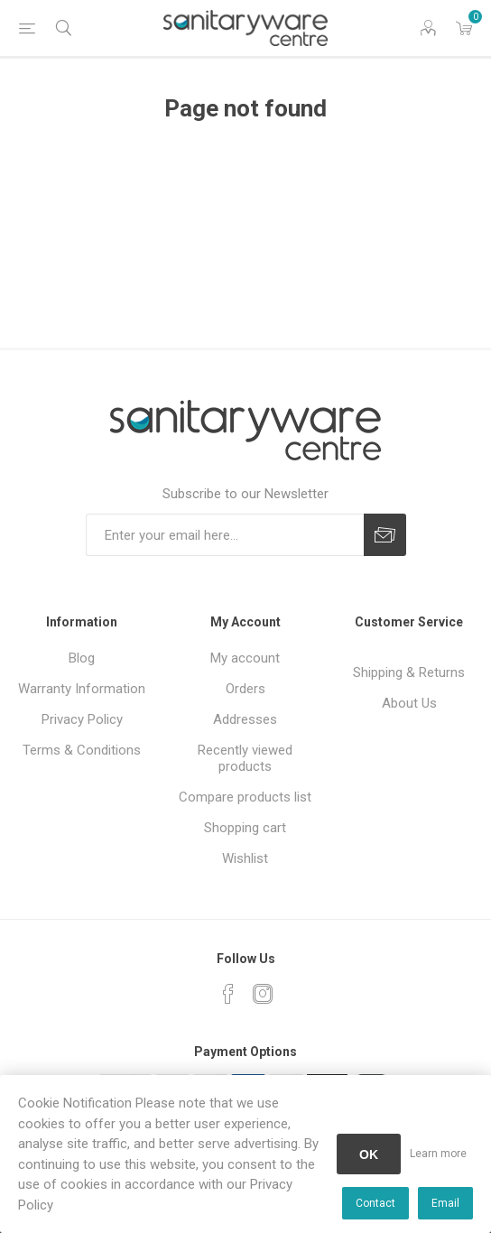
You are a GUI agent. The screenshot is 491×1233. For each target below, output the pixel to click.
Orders (245, 689)
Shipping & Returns (409, 672)
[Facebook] (228, 993)
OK (368, 1154)
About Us (409, 703)
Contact (375, 1203)
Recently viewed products (245, 758)
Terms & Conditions (82, 750)
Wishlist (245, 858)
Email (445, 1203)
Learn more (438, 1153)
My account (245, 658)
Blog (82, 658)
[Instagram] (262, 993)
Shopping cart (245, 828)
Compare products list (245, 797)
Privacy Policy (82, 719)
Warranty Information (81, 689)
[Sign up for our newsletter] (225, 535)
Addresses (245, 719)
